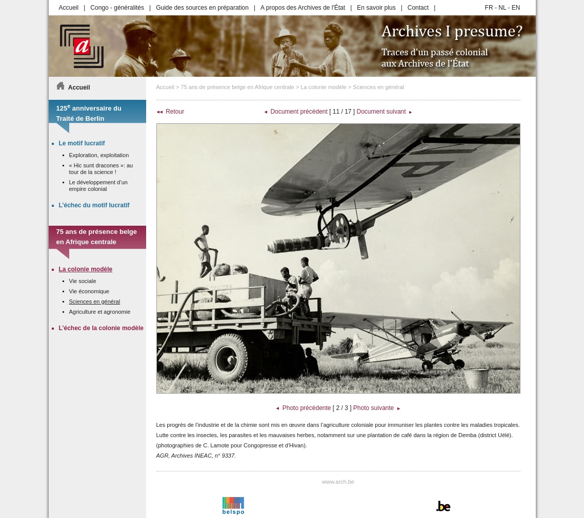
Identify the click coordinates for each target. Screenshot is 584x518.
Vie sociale (82, 281)
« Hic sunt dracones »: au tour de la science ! (101, 168)
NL (502, 7)
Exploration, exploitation (99, 155)
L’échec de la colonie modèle (101, 328)
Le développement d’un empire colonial (98, 185)
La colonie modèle (323, 87)
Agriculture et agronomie (100, 312)
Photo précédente (307, 408)
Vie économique (89, 291)
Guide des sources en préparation (202, 7)
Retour (175, 111)
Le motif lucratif (82, 143)
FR (489, 7)
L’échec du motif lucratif (94, 205)
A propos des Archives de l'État (302, 7)
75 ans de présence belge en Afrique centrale (237, 87)
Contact (418, 7)
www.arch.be (338, 482)
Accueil (69, 7)
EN (516, 7)
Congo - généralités (117, 7)
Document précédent (298, 111)
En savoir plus (376, 7)
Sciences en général (378, 87)
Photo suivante (373, 408)
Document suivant (381, 111)
